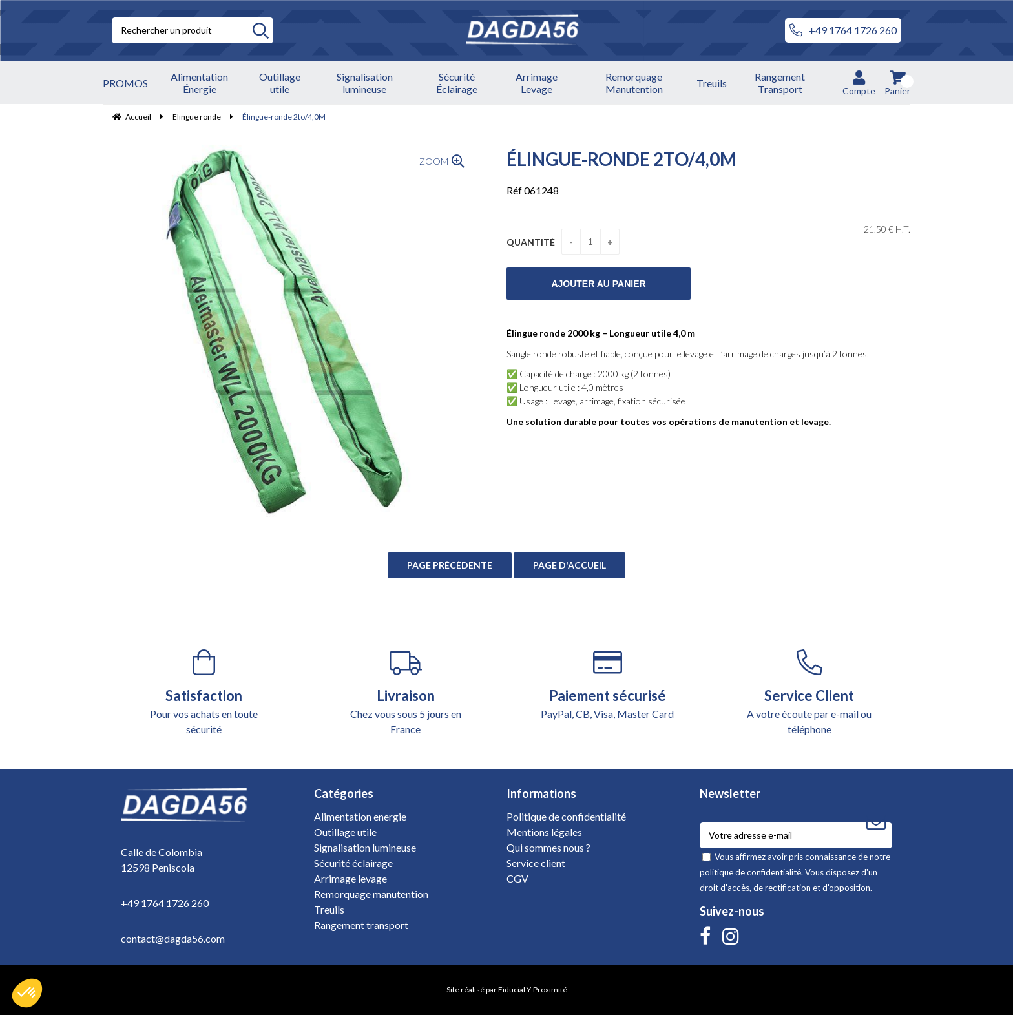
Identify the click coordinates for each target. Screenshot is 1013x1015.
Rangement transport (361, 925)
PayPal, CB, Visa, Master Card (607, 684)
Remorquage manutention (371, 894)
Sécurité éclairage (353, 863)
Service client (535, 863)
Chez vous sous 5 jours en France (406, 692)
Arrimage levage (350, 878)
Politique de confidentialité (566, 816)
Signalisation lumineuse (365, 847)
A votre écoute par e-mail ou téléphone (810, 692)
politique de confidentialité (750, 872)
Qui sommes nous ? (548, 847)
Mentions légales (544, 832)
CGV (517, 878)
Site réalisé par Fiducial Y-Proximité (506, 989)
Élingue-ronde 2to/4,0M (621, 159)
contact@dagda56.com (173, 938)
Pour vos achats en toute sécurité (204, 692)
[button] (27, 993)
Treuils (329, 909)
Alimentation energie (360, 816)
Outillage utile (345, 832)
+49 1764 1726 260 (843, 30)
